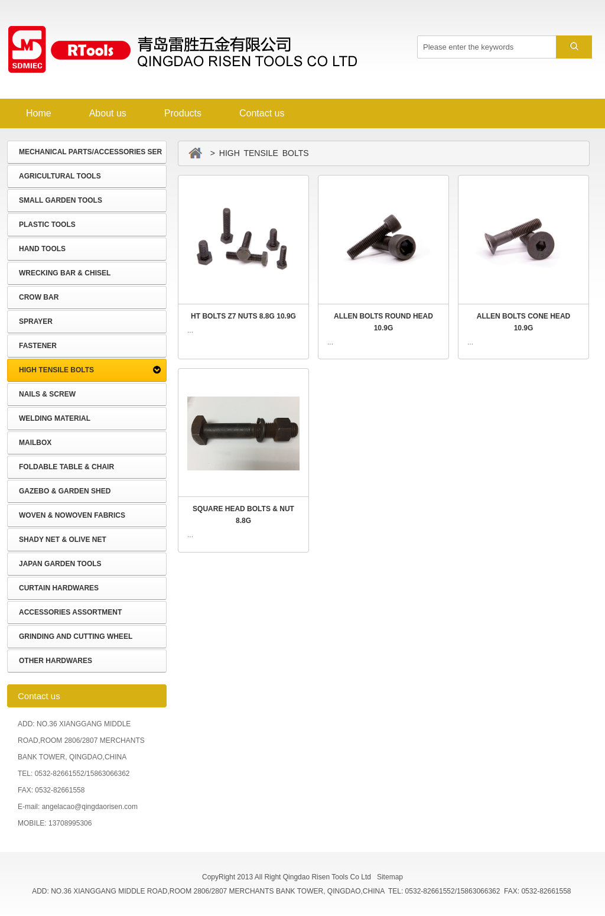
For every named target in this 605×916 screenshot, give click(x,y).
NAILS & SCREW (47, 394)
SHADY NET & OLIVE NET (62, 539)
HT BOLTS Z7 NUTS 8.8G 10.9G (243, 316)
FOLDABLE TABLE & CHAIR (66, 467)
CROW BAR (38, 297)
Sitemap (390, 877)
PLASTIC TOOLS (47, 224)
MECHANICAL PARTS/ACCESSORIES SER (90, 152)
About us (107, 113)
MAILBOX (35, 442)
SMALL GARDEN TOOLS (60, 200)
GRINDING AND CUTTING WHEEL (75, 636)
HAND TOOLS (42, 249)
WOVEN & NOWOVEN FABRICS (72, 515)
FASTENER (38, 346)
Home (38, 113)
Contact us (261, 113)
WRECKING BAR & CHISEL (64, 273)
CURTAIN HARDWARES (59, 588)
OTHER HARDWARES (55, 661)
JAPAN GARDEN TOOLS (60, 564)
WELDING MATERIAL (54, 418)
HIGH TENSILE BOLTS (56, 370)
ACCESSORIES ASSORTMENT (70, 612)
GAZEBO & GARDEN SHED (64, 491)
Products (182, 113)
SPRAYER (36, 321)
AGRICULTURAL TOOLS (60, 176)
